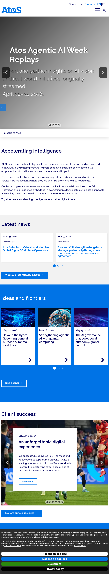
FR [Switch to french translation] (104, 4)
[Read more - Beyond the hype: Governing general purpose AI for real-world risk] (30, 359)
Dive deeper (12, 382)
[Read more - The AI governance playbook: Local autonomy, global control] (102, 359)
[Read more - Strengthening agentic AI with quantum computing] (66, 359)
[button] (6, 72)
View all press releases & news (22, 274)
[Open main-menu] (97, 10)
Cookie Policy (69, 543)
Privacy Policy (80, 546)
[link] (27, 248)
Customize (54, 563)
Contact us (75, 4)
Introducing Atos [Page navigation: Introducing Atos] (12, 133)
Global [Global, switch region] (89, 4)
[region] (54, 73)
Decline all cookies (54, 558)
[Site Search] (104, 10)
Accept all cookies (55, 553)
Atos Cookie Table (12, 546)
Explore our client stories (19, 512)
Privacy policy (54, 568)
